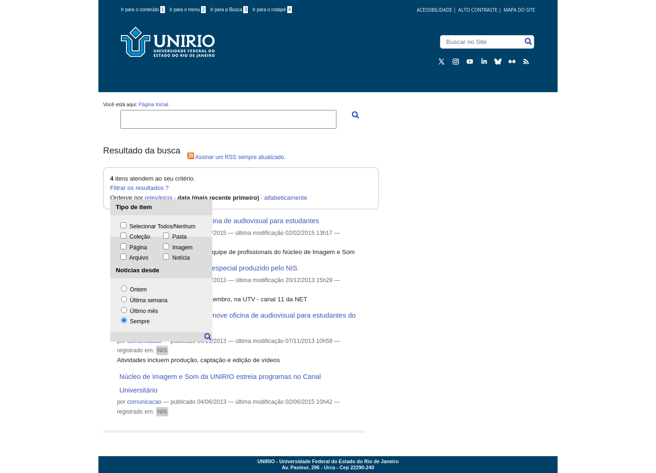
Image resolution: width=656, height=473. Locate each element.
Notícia (181, 258)
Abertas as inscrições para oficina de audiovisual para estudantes (219, 221)
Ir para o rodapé (272, 9)
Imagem (182, 247)
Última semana (148, 300)
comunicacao (144, 402)
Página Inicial (153, 104)
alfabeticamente (285, 197)
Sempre (139, 321)
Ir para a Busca (229, 9)
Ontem (138, 289)
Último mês (144, 311)
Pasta (179, 236)
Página (138, 247)
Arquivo (139, 258)
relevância (158, 197)
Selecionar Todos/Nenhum (162, 226)
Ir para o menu (188, 9)
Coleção (139, 236)
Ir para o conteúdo (143, 9)
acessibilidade (434, 10)
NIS (162, 350)
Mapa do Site (519, 10)
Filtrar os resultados (137, 187)
